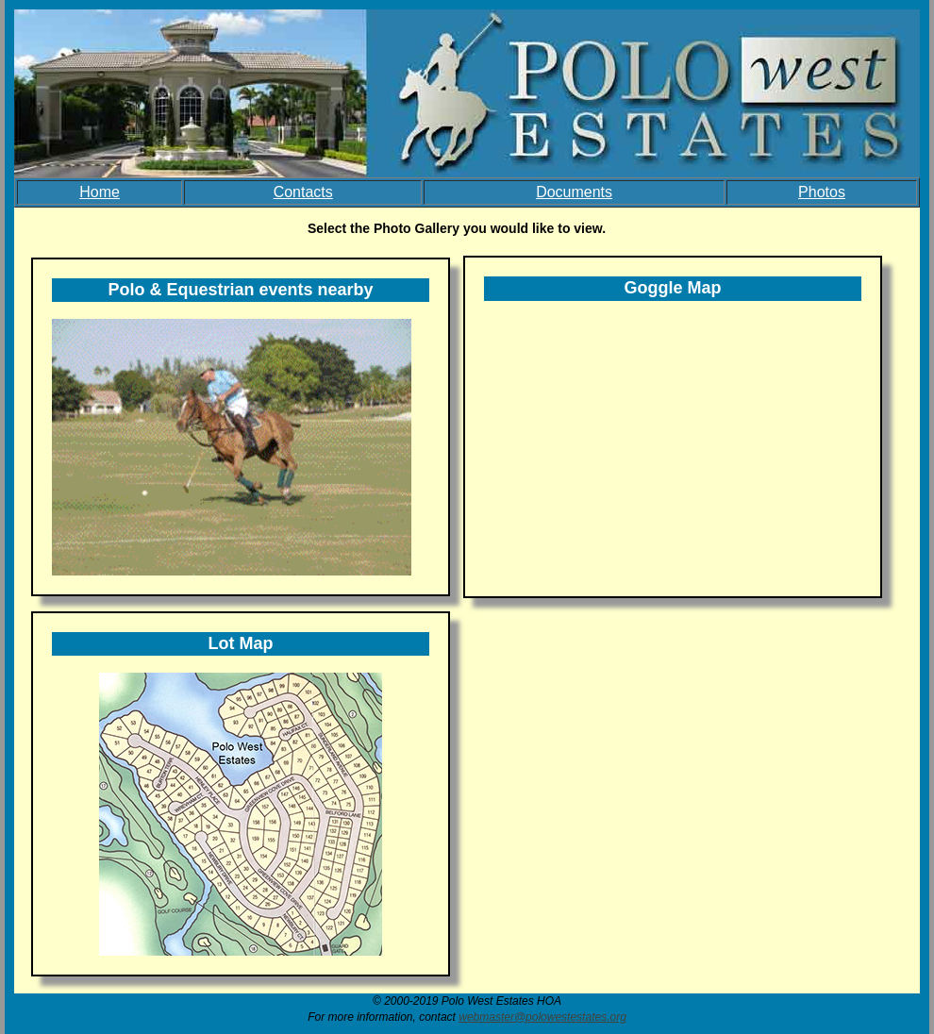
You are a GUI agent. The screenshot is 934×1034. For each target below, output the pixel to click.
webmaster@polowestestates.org (542, 1017)
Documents (574, 192)
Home (99, 192)
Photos (821, 192)
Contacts (303, 192)
